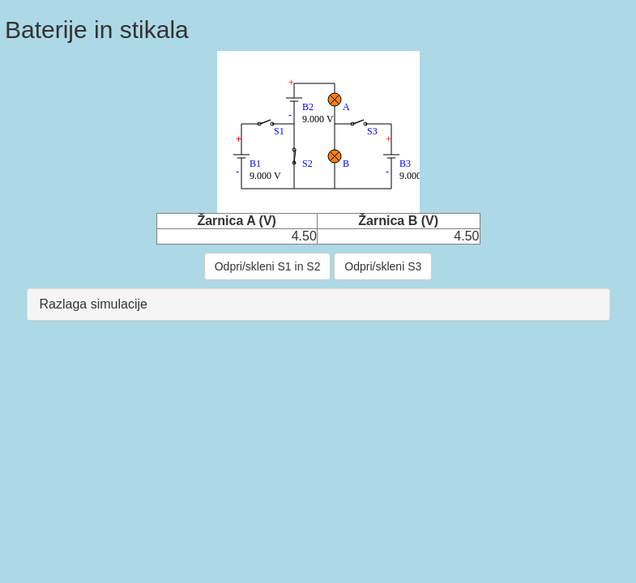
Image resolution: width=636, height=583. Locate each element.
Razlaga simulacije (93, 304)
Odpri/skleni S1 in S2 (268, 266)
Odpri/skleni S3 (382, 266)
